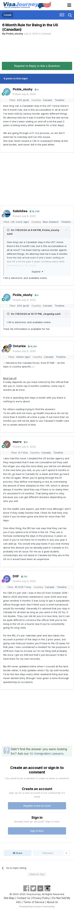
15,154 (32, 346)
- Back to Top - (37, 874)
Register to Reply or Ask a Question (37, 65)
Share (17, 853)
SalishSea (20, 211)
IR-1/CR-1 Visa (23, 587)
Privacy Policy (41, 898)
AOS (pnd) (23, 100)
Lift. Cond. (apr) (20, 221)
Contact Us (23, 898)
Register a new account (37, 805)
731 (24, 576)
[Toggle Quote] (8, 230)
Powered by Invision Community (37, 906)
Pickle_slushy (14, 33)
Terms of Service (33, 902)
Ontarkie (19, 346)
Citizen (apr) (23, 356)
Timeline (59, 100)
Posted (24, 94)
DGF (16, 576)
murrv (17, 442)
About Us (52, 902)
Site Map (9, 898)
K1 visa (35, 132)
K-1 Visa (23, 452)
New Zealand (50, 221)
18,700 (34, 211)
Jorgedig (48, 313)
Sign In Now (37, 830)
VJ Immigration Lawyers (46, 753)
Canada (46, 33)
